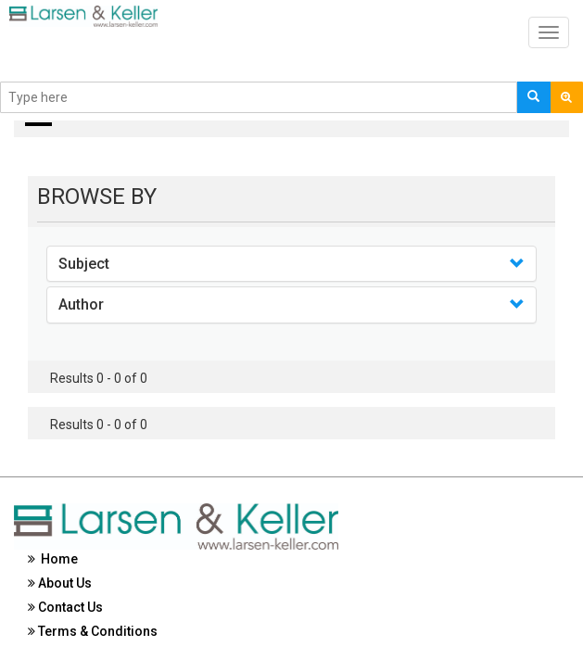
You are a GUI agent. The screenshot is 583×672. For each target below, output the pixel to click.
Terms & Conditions (93, 631)
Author (81, 304)
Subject (83, 264)
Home (53, 559)
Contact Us (65, 607)
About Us (60, 583)
